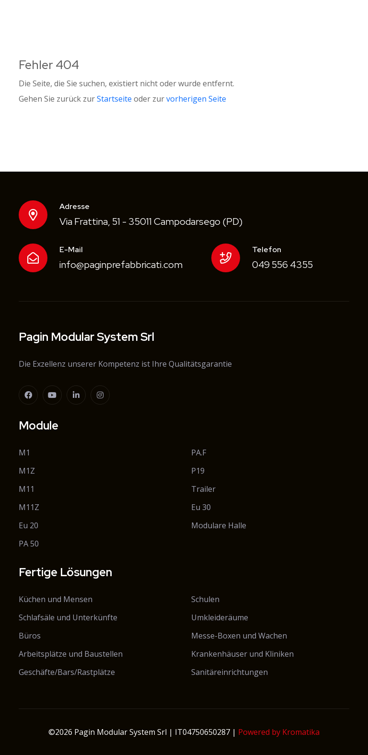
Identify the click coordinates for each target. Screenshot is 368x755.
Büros (30, 635)
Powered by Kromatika (279, 732)
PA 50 (29, 543)
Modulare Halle (218, 525)
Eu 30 (201, 507)
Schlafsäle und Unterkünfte (68, 617)
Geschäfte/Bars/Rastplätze (67, 672)
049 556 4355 (282, 264)
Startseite (114, 98)
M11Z (29, 507)
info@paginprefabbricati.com (121, 264)
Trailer (203, 489)
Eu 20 (28, 525)
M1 (24, 452)
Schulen (205, 599)
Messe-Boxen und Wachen (239, 635)
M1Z (27, 470)
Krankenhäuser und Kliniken (242, 654)
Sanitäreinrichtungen (229, 672)
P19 (198, 470)
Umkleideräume (219, 617)
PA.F (198, 452)
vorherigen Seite (196, 98)
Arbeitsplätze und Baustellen (71, 654)
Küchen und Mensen (55, 599)
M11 (26, 489)
